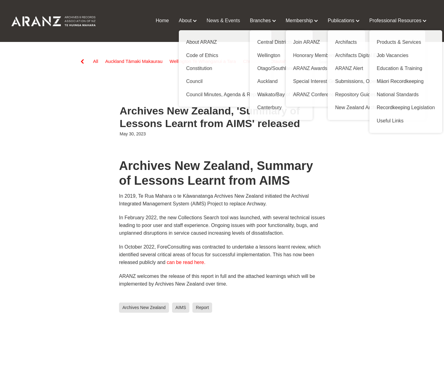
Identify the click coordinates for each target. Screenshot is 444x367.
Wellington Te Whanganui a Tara (203, 61)
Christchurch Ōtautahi (265, 61)
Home (162, 20)
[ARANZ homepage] (53, 21)
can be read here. (186, 262)
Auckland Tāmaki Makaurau (133, 61)
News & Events (223, 20)
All (95, 61)
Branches (263, 20)
